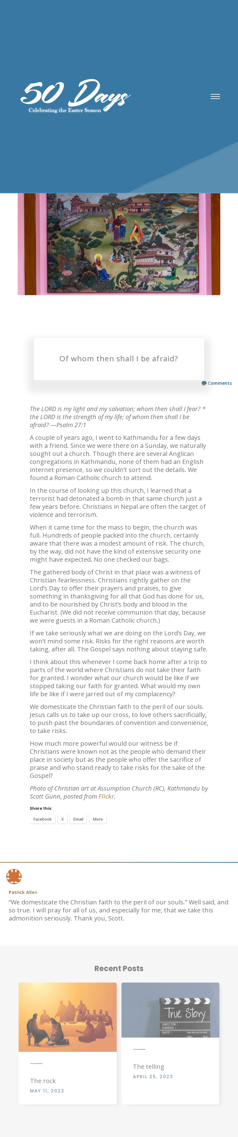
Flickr (106, 796)
